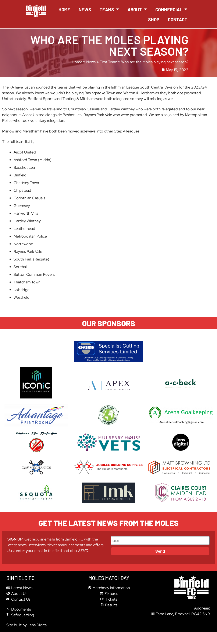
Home (64, 9)
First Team (108, 61)
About (137, 9)
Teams (109, 9)
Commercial (171, 9)
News (85, 9)
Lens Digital (37, 624)
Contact (177, 19)
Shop (153, 19)
